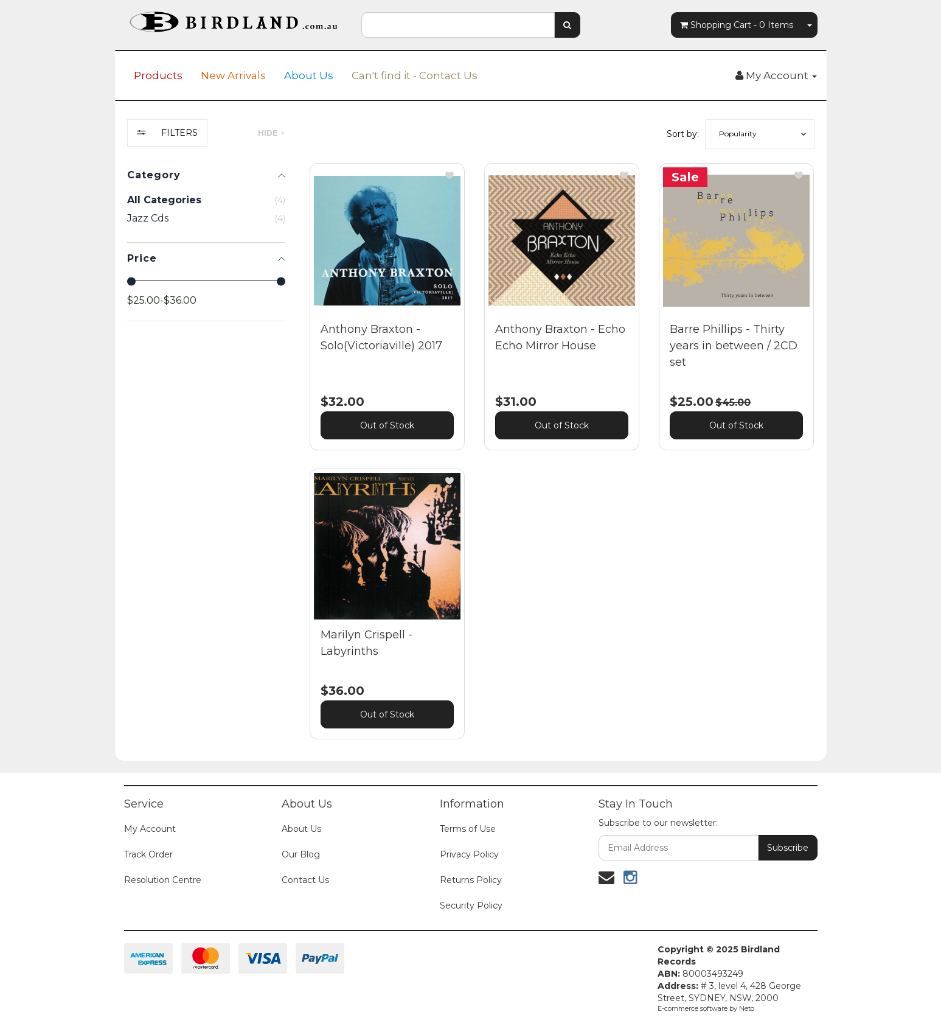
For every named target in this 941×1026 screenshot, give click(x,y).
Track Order (148, 854)
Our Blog (301, 854)
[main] (562, 460)
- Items (736, 24)
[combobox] (458, 25)
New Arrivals (233, 75)
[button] (759, 134)
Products (158, 75)
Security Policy (471, 905)
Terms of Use (468, 828)
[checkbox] (206, 218)
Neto (746, 1008)
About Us (308, 75)
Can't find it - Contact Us (414, 75)
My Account (150, 828)
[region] (206, 438)
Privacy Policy (469, 854)
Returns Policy (471, 879)
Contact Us (305, 879)
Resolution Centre (162, 879)
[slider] (131, 281)
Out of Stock (387, 425)
